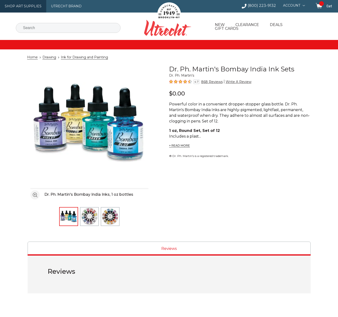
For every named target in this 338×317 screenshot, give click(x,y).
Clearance (246, 25)
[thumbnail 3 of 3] (110, 216)
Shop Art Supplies (21, 6)
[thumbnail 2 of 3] (89, 216)
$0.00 (176, 93)
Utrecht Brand (62, 6)
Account (292, 5)
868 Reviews (210, 82)
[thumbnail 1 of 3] (68, 216)
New (219, 25)
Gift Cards (226, 28)
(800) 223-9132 (264, 6)
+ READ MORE (179, 140)
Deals (274, 25)
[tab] (169, 249)
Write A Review (234, 82)
